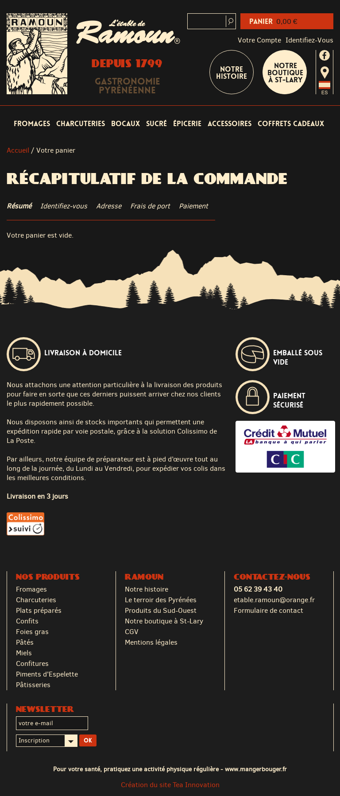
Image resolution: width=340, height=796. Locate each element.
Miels (24, 653)
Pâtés (25, 642)
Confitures (32, 663)
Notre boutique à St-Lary (285, 73)
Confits (27, 621)
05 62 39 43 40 (258, 589)
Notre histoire (146, 589)
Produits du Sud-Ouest (161, 610)
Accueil (18, 150)
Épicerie (187, 123)
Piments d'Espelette (47, 674)
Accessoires (229, 123)
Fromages (32, 123)
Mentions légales (151, 642)
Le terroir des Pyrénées (161, 599)
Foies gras (32, 631)
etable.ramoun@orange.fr (274, 599)
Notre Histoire (231, 73)
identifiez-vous (309, 40)
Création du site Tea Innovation (170, 784)
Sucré (156, 123)
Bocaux (125, 123)
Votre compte (259, 40)
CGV (132, 631)
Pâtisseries (33, 684)
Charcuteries (80, 123)
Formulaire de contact (268, 610)
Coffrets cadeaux (291, 123)
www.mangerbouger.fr (256, 769)
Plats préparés (39, 610)
